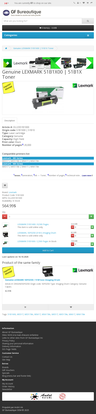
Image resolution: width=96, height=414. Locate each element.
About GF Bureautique (12, 332)
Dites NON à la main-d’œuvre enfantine (20, 335)
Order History (8, 386)
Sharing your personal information (17, 343)
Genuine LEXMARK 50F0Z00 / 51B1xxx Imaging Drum (32, 279)
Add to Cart (48, 250)
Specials (5, 373)
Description (9, 120)
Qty (3, 212)
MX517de (63, 314)
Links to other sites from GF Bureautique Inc (22, 337)
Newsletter (7, 389)
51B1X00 (12, 314)
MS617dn (46, 314)
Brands (5, 367)
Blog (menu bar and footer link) (16, 375)
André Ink (18, 407)
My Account (7, 383)
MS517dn (28, 314)
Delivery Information (11, 346)
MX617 (72, 314)
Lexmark (13, 192)
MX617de (80, 314)
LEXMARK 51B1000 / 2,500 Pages (32, 241)
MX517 (55, 314)
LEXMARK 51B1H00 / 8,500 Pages (33, 224)
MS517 (20, 314)
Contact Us (7, 356)
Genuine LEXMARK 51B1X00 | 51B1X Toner (33, 48)
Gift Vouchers (8, 370)
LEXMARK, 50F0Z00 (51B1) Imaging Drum (36, 232)
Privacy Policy (8, 340)
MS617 (37, 314)
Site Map (6, 359)
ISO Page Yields (9, 349)
